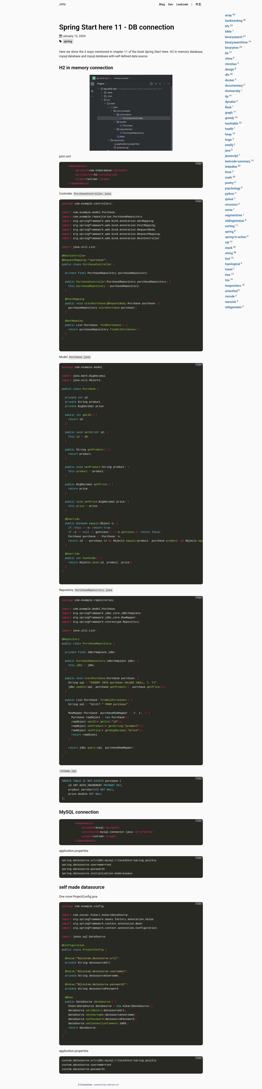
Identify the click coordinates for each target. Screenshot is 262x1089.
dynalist (230, 101)
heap (228, 134)
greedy (229, 118)
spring (68, 41)
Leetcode (182, 4)
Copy (198, 163)
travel (229, 269)
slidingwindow (234, 220)
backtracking (233, 20)
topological (232, 264)
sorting (230, 226)
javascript (231, 156)
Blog (162, 4)
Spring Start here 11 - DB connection (116, 27)
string (229, 253)
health (229, 129)
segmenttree (233, 215)
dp (226, 96)
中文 (198, 4)
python (229, 193)
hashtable (231, 123)
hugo (228, 139)
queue (229, 199)
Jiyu (62, 4)
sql (227, 242)
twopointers (233, 285)
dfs (227, 74)
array (228, 15)
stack (228, 248)
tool (227, 258)
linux (228, 172)
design (229, 69)
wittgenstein (233, 307)
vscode (230, 296)
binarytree (232, 47)
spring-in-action (235, 237)
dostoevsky (232, 91)
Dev (170, 4)
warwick (230, 302)
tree (227, 275)
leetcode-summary (237, 161)
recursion (231, 204)
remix (229, 210)
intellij (229, 145)
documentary (234, 85)
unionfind (231, 291)
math (228, 177)
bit (227, 53)
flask (228, 107)
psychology (232, 188)
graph (229, 112)
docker (229, 80)
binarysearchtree (236, 42)
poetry (229, 183)
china (228, 58)
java (228, 150)
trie (227, 280)
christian (231, 64)
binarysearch (233, 37)
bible (228, 31)
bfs (227, 26)
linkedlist (231, 166)
